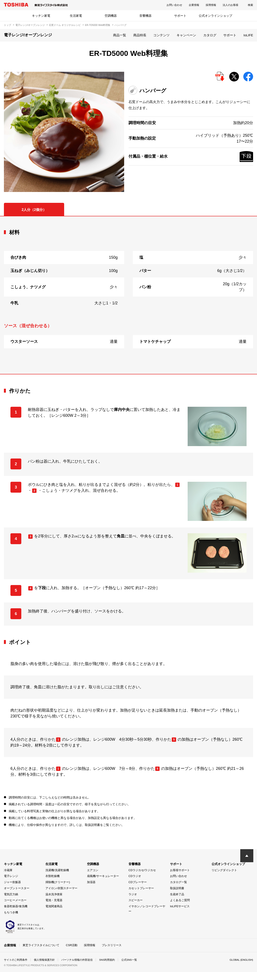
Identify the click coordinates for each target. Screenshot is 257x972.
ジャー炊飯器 (12, 882)
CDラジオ (134, 876)
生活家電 (76, 15)
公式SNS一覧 (129, 959)
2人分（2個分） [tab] (34, 210)
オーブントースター (16, 888)
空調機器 (111, 15)
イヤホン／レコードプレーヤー (146, 909)
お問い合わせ (174, 5)
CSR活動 (71, 945)
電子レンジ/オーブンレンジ (30, 25)
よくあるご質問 (180, 900)
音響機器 (145, 15)
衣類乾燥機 (52, 876)
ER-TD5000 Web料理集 (97, 25)
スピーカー (135, 900)
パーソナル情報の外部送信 (77, 959)
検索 (250, 5)
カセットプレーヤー (141, 888)
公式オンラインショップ (215, 15)
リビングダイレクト (224, 870)
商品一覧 (119, 35)
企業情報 (194, 5)
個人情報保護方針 (44, 959)
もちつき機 (11, 912)
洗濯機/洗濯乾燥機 (57, 870)
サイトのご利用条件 (15, 959)
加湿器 (91, 882)
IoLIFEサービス (180, 906)
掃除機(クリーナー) (57, 882)
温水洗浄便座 (53, 894)
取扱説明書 (177, 888)
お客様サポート (180, 870)
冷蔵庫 (8, 870)
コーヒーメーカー (15, 900)
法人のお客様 (230, 5)
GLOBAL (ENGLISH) (241, 959)
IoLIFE (248, 35)
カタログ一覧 (178, 882)
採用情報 (211, 5)
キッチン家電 (41, 15)
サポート (180, 15)
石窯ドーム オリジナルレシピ (65, 25)
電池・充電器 (53, 900)
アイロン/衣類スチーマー (61, 888)
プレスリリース (112, 945)
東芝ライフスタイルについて (41, 945)
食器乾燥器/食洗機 (15, 906)
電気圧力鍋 (11, 894)
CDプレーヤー (137, 882)
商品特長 (139, 35)
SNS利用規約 (107, 959)
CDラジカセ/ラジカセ (142, 870)
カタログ (209, 35)
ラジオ (132, 894)
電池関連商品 (53, 906)
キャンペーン (186, 35)
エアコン (92, 870)
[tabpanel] (128, 295)
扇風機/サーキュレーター (103, 876)
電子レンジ (11, 876)
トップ (7, 25)
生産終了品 (177, 894)
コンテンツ (161, 35)
